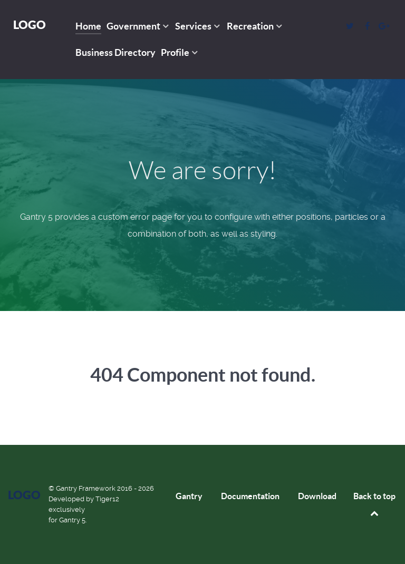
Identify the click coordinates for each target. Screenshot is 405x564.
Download (317, 496)
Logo (29, 24)
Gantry (189, 496)
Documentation (250, 496)
